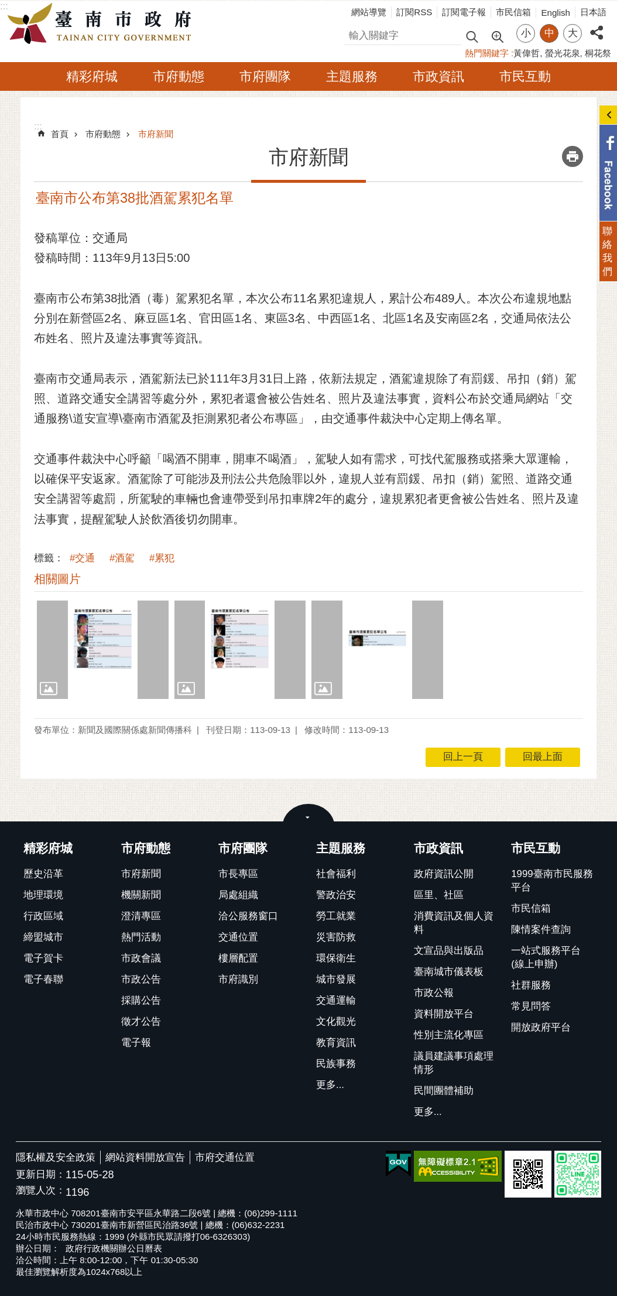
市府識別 (238, 979)
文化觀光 (336, 1021)
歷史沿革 (43, 873)
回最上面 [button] (543, 756)
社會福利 (336, 873)
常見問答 (531, 1006)
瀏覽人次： (41, 1191)
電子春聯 (43, 979)
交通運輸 (336, 1000)
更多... (330, 1084)
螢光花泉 (562, 53)
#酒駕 (122, 558)
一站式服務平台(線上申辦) (546, 957)
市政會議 (141, 958)
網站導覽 (368, 12)
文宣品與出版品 (449, 950)
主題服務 (352, 76)
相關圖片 (57, 578)
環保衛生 (336, 958)
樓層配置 (238, 958)
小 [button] (526, 33)
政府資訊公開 (444, 873)
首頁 (59, 134)
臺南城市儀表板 (449, 971)
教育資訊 (336, 1042)
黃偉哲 (526, 53)
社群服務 (531, 985)
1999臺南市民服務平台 (551, 880)
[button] (103, 650)
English (555, 13)
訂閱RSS (414, 12)
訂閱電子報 (464, 12)
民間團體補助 (444, 1090)
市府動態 (178, 76)
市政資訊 (438, 76)
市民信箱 (513, 12)
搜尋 (354, 33)
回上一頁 (463, 756)
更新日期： (41, 1174)
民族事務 (336, 1063)
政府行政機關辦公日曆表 (114, 1248)
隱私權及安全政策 (55, 1157)
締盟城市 (43, 937)
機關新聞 (141, 895)
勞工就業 (336, 916)
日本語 (593, 12)
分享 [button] (596, 26)
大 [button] (573, 33)
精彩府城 (92, 76)
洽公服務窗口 (248, 916)
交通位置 (238, 937)
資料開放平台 (444, 1013)
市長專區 (238, 873)
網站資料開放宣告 (145, 1157)
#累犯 (161, 558)
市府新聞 (155, 134)
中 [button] (549, 33)
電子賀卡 (43, 958)
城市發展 (336, 979)
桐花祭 (598, 53)
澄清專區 (141, 916)
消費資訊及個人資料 (453, 922)
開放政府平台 (541, 1027)
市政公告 (141, 979)
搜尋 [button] (471, 36)
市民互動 (525, 76)
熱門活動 (141, 937)
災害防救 (336, 937)
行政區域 (43, 916)
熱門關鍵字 (487, 53)
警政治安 (336, 895)
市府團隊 (265, 76)
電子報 (136, 1042)
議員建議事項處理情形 (453, 1063)
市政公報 (434, 992)
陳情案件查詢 (541, 929)
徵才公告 (141, 1021)
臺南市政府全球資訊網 (102, 24)
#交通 (82, 558)
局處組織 (238, 895)
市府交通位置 (225, 1157)
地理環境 (43, 895)
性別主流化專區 (449, 1035)
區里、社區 (439, 895)
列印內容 (572, 156)
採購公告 (141, 1000)
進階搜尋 (497, 35)
